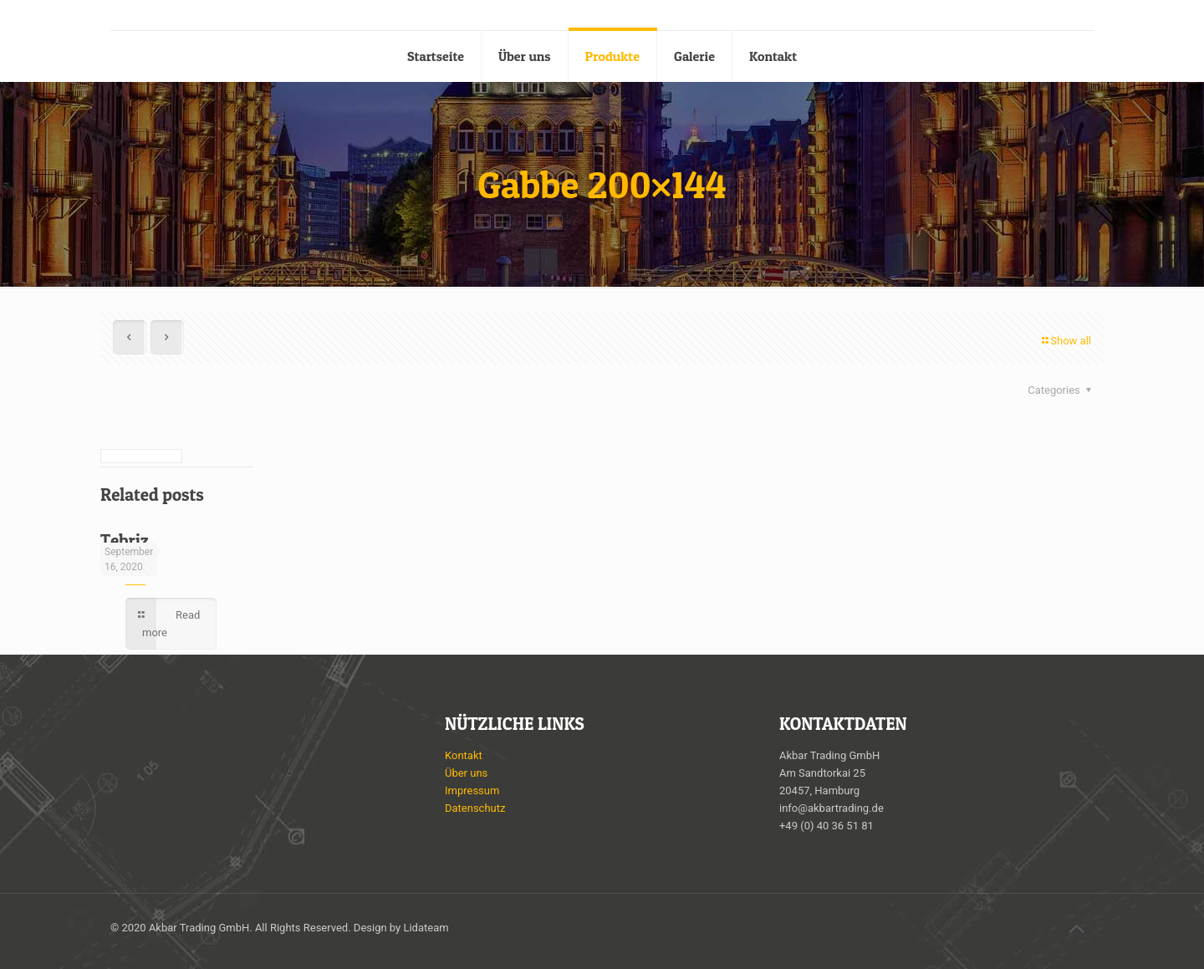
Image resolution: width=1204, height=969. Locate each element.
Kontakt (463, 755)
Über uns (466, 773)
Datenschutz (475, 808)
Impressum (472, 790)
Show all (1065, 340)
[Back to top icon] (1076, 928)
